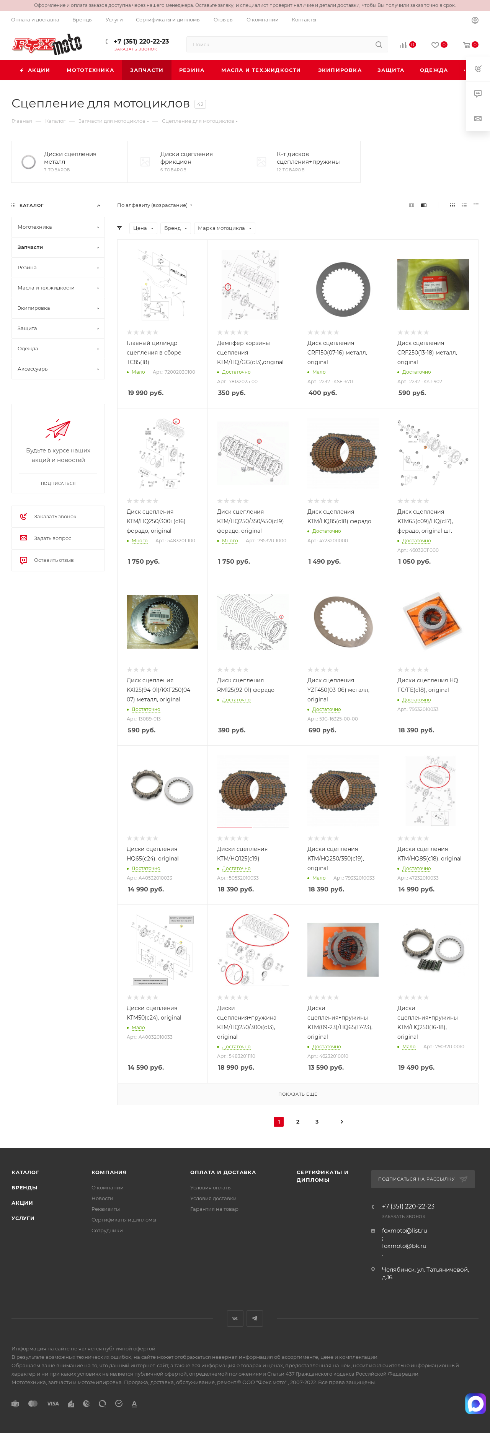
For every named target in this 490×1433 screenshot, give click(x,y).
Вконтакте (235, 1318)
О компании (107, 1187)
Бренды (24, 1187)
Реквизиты (105, 1209)
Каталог (25, 1172)
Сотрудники (107, 1230)
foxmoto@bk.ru (404, 1245)
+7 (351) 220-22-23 (140, 41)
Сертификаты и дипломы (123, 1220)
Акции (22, 1203)
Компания (109, 1172)
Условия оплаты (211, 1187)
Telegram (255, 1318)
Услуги (23, 1218)
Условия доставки (213, 1198)
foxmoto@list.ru (404, 1230)
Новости (102, 1198)
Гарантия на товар (214, 1209)
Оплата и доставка (223, 1172)
